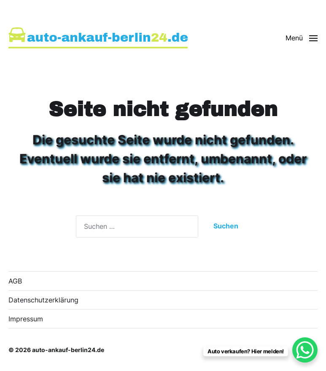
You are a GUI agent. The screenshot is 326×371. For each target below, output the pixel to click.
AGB (15, 281)
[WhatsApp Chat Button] (305, 350)
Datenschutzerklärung (43, 300)
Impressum (25, 319)
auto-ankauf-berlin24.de (68, 349)
